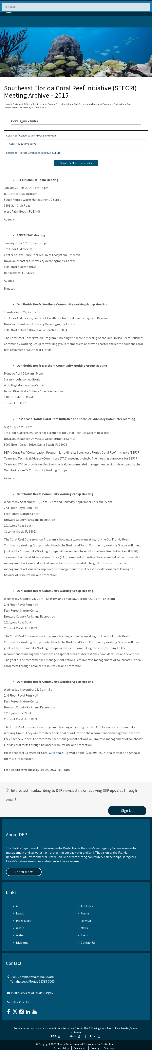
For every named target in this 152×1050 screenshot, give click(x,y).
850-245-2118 (20, 1002)
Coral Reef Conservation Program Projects (31, 135)
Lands (18, 913)
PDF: (55, 1036)
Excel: (95, 1036)
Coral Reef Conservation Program (84, 104)
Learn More (24, 871)
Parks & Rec (22, 921)
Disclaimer (80, 1048)
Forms (83, 913)
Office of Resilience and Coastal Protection (45, 104)
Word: (75, 1036)
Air (16, 906)
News (83, 928)
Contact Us (86, 943)
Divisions (17, 104)
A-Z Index (85, 906)
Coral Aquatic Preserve (22, 143)
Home (8, 104)
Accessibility (61, 1048)
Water (18, 935)
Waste (18, 928)
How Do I (85, 921)
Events (84, 935)
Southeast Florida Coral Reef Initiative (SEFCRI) (33, 152)
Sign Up (127, 810)
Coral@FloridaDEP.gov (56, 753)
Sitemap (109, 1048)
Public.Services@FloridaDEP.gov (32, 993)
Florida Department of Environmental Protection (85, 1044)
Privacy (95, 1048)
